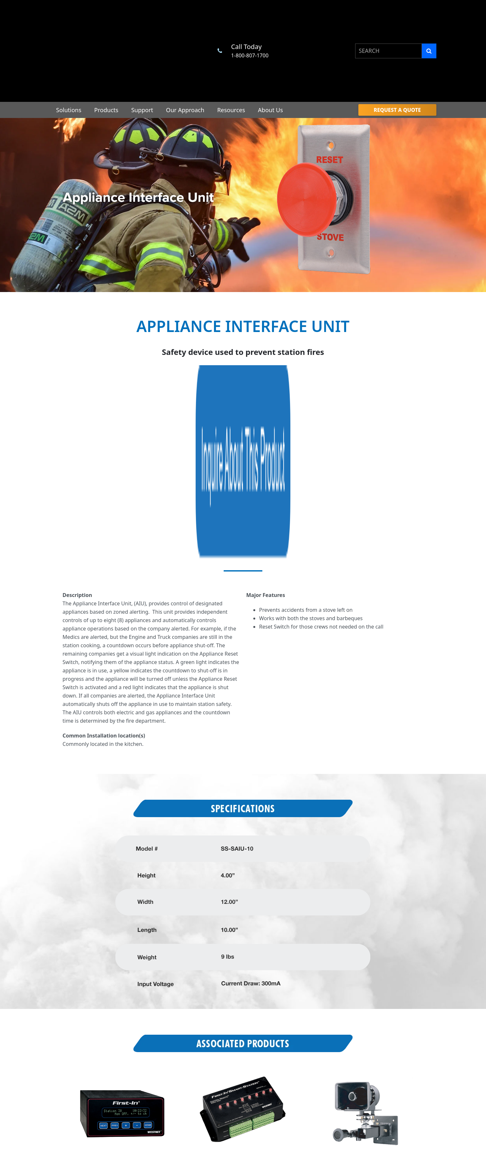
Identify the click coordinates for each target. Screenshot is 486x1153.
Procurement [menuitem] (306, 999)
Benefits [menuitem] (380, 999)
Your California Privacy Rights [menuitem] (398, 1071)
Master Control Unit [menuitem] (229, 1003)
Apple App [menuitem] (377, 1094)
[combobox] (388, 20)
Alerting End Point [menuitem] (227, 1026)
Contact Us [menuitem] (383, 1028)
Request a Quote (243, 958)
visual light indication (155, 413)
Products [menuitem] (106, 49)
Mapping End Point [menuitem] (228, 1038)
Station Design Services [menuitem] (158, 1046)
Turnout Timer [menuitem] (223, 1014)
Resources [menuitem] (231, 49)
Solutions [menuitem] (68, 49)
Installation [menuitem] (146, 1065)
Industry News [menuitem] (307, 1047)
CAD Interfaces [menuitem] (308, 1028)
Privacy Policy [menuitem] (381, 1040)
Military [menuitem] (379, 1018)
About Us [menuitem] (270, 49)
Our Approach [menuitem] (185, 49)
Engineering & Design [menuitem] (157, 1055)
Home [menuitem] (135, 1002)
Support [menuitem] (142, 49)
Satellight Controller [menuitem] (229, 1062)
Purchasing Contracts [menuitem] (314, 1018)
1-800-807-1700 (249, 25)
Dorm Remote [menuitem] (223, 1050)
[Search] (429, 20)
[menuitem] (397, 49)
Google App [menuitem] (379, 1083)
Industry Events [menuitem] (308, 1038)
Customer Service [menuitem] (152, 1036)
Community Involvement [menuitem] (398, 1008)
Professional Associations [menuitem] (319, 1009)
